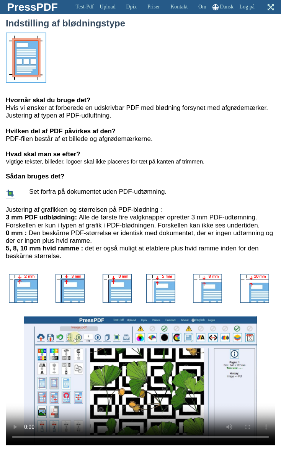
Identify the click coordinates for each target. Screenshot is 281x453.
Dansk (227, 7)
